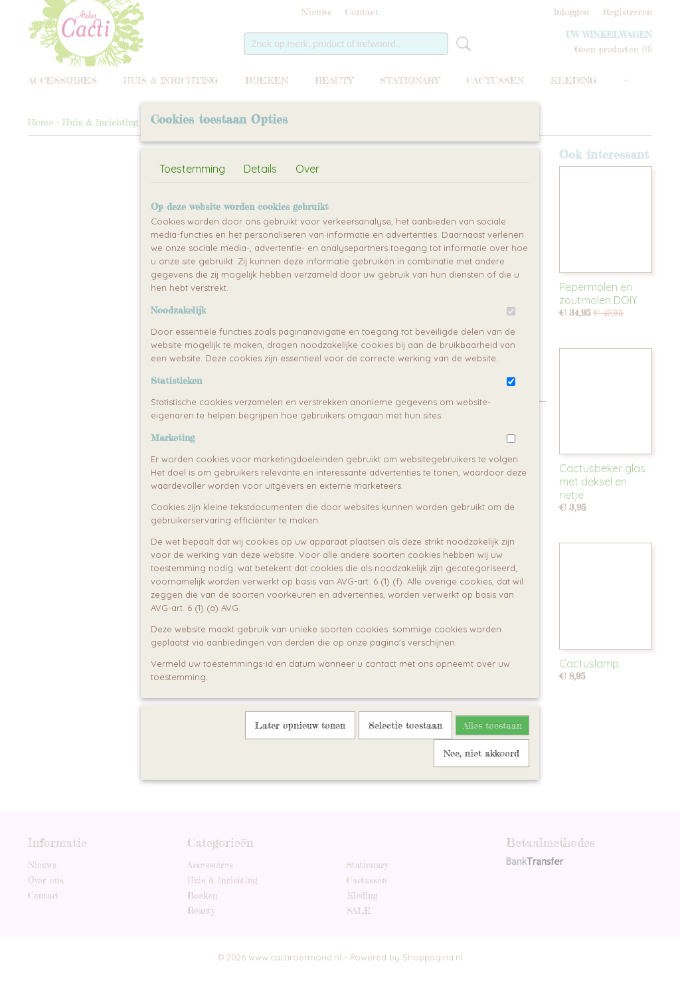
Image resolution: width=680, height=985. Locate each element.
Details (260, 199)
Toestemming (192, 199)
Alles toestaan (492, 755)
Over (307, 199)
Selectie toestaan (405, 755)
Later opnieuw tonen (300, 755)
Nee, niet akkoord (481, 783)
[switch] (511, 341)
